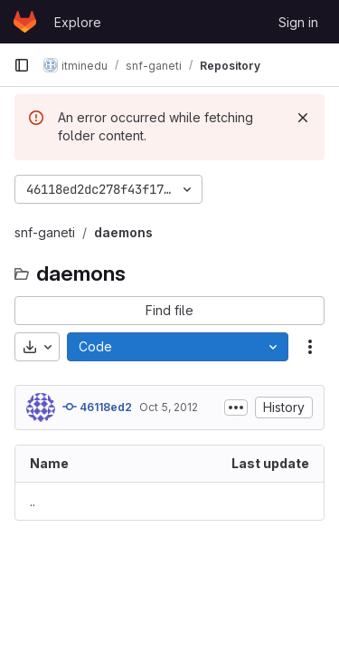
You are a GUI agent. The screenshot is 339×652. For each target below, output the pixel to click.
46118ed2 (97, 406)
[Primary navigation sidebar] (21, 65)
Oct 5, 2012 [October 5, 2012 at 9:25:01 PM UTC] (168, 407)
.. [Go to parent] (32, 501)
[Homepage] (25, 21)
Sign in (298, 22)
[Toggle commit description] (236, 407)
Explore (77, 22)
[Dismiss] (303, 118)
